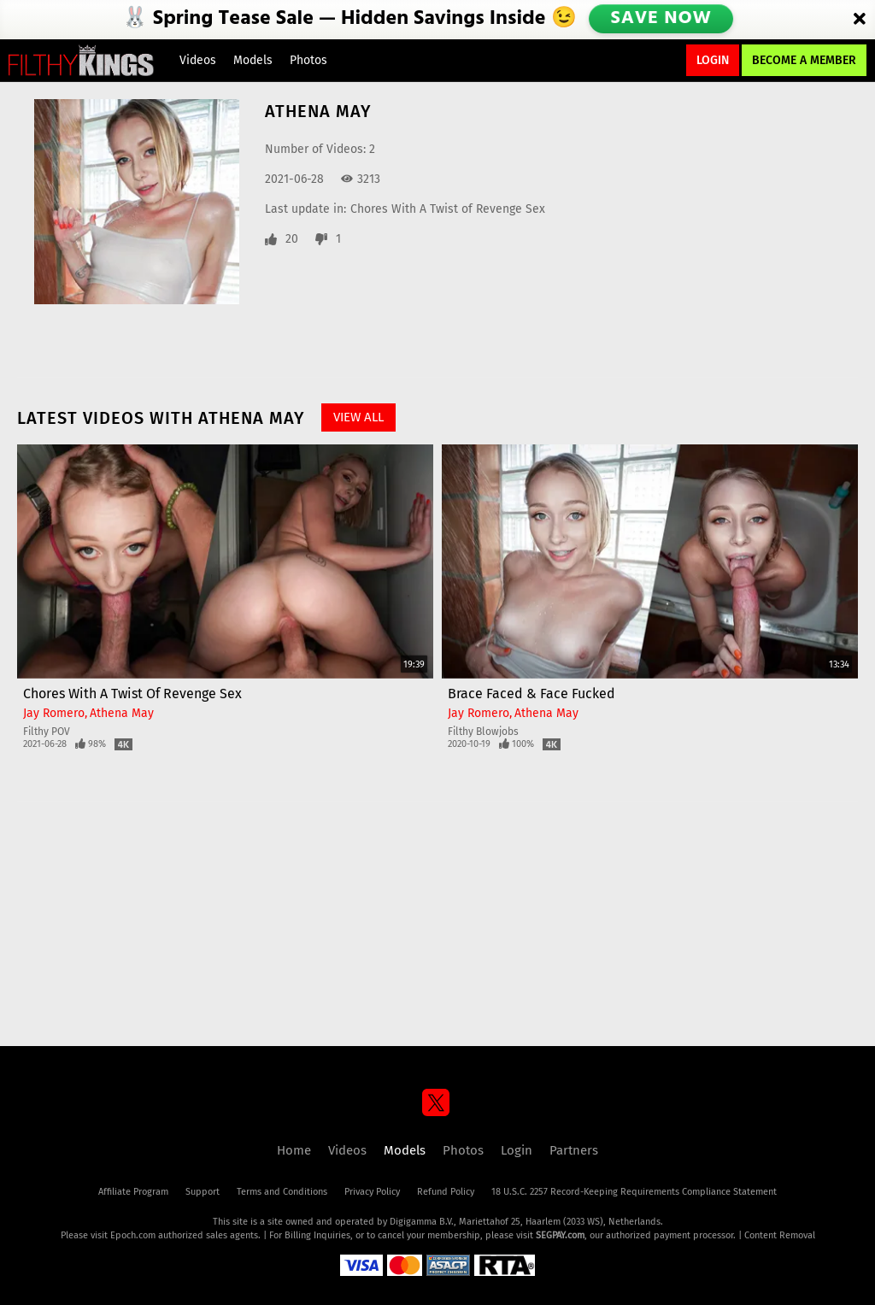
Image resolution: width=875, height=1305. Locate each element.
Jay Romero (54, 713)
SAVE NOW (662, 18)
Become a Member (804, 60)
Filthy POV (46, 732)
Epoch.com (133, 1235)
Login (712, 60)
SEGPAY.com (560, 1235)
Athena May (122, 713)
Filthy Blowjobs (483, 732)
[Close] (859, 19)
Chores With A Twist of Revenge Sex (447, 209)
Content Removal (779, 1235)
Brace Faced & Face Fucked (531, 693)
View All (358, 417)
